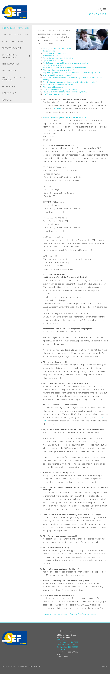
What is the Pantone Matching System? (58, 70)
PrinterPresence (34, 666)
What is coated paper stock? (54, 65)
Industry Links (9, 93)
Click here (56, 108)
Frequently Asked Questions (15, 28)
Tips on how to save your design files (58, 58)
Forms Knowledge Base (13, 41)
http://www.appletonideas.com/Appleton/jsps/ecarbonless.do (69, 614)
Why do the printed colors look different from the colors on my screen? (71, 72)
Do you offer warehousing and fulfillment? (60, 89)
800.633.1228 (97, 14)
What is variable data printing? (55, 87)
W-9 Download (9, 70)
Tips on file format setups (53, 60)
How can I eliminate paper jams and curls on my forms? (65, 92)
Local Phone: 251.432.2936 (67, 642)
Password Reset (9, 86)
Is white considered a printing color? (57, 75)
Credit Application (11, 64)
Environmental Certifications (17, 56)
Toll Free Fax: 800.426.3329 (67, 647)
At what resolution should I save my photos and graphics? (66, 63)
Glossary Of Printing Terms (15, 34)
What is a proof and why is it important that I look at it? (65, 68)
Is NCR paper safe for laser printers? (57, 94)
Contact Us (61, 649)
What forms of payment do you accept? (58, 84)
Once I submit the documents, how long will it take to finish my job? (70, 82)
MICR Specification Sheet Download (13, 78)
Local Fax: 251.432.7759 (66, 644)
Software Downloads (12, 48)
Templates (7, 100)
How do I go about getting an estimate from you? (54, 54)
